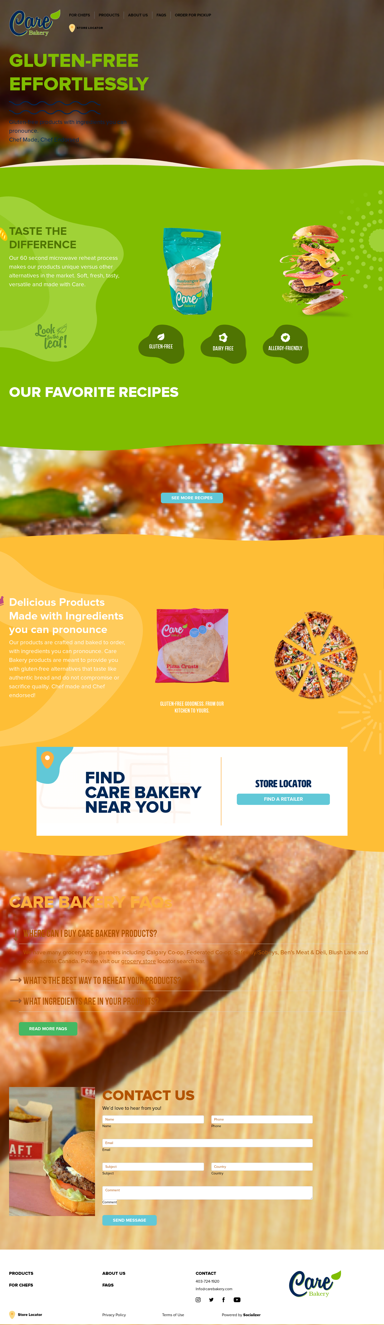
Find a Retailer (283, 800)
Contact (206, 1274)
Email (106, 1150)
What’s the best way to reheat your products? (102, 981)
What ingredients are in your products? (91, 1001)
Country (217, 1174)
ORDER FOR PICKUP (193, 15)
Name (106, 1127)
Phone (216, 1127)
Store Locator (30, 1315)
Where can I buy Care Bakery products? (90, 934)
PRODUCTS (108, 15)
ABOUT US (138, 15)
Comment (109, 1203)
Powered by (241, 1315)
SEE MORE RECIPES (192, 498)
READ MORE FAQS (48, 1029)
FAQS (161, 15)
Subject (108, 1174)
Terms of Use (173, 1315)
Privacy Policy (114, 1315)
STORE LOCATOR (86, 28)
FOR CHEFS (79, 15)
